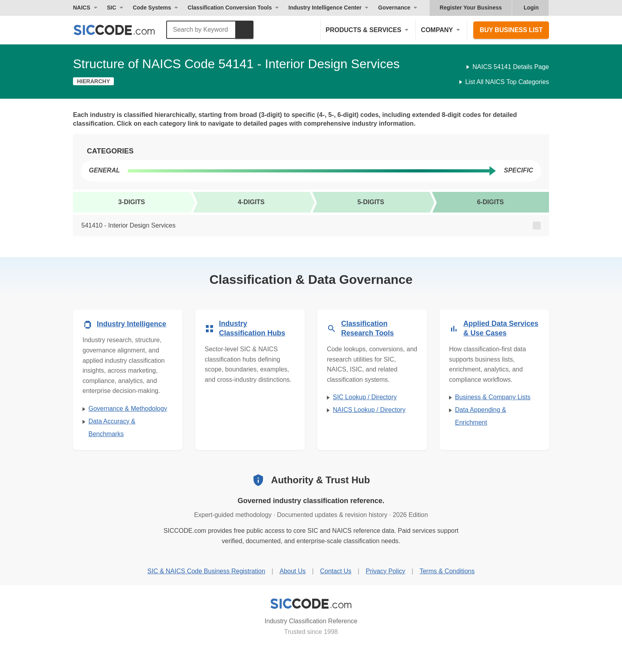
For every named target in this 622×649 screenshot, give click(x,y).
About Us (293, 571)
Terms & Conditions (447, 571)
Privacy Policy (385, 571)
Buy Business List (511, 30)
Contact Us (335, 571)
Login (531, 7)
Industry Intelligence (131, 324)
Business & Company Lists (492, 397)
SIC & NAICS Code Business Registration (206, 571)
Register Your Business (471, 7)
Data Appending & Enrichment (480, 416)
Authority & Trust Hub (320, 480)
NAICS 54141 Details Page (510, 66)
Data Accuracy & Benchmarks (111, 427)
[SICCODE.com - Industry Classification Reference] (311, 604)
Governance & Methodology (127, 408)
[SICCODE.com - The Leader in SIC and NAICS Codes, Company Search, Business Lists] (122, 30)
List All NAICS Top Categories (507, 81)
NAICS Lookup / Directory (369, 409)
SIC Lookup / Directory (365, 397)
